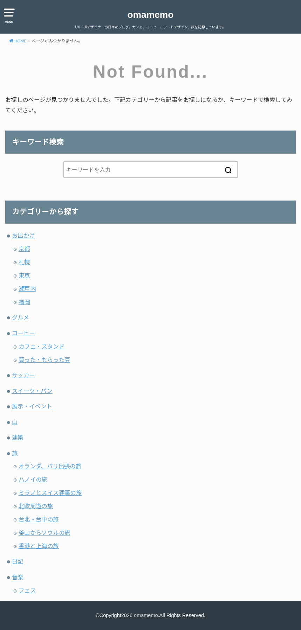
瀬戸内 (27, 289)
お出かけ (23, 235)
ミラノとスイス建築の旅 (50, 493)
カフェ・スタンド (41, 346)
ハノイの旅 (33, 479)
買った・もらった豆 (44, 360)
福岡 (24, 302)
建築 (17, 437)
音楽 (17, 577)
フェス (27, 590)
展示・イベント (32, 406)
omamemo (151, 14)
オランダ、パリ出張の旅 (50, 466)
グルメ (20, 317)
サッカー (23, 375)
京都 (24, 249)
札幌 (24, 262)
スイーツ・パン (32, 391)
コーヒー (23, 333)
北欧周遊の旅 (36, 506)
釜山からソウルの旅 (44, 533)
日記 (17, 561)
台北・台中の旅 (39, 519)
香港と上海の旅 (39, 546)
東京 (24, 275)
